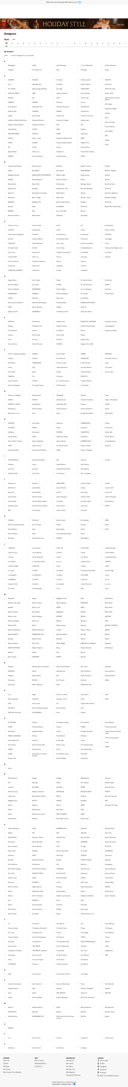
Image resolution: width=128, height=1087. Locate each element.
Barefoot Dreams (13, 215)
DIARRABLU (36, 311)
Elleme (34, 330)
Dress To (84, 307)
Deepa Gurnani (13, 311)
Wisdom (83, 1012)
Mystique (108, 643)
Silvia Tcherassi (37, 896)
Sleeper (58, 860)
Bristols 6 (84, 206)
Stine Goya (84, 909)
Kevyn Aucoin (60, 520)
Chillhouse (35, 270)
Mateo (34, 652)
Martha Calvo (36, 639)
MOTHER (108, 616)
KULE (107, 529)
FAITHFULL (12, 363)
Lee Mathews (36, 575)
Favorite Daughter (14, 385)
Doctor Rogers (61, 289)
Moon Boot (108, 603)
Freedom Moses (86, 381)
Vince (82, 984)
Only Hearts (85, 694)
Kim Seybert (85, 520)
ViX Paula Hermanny (87, 997)
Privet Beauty (109, 722)
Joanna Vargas (85, 483)
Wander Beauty (37, 1007)
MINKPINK (84, 603)
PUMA (107, 747)
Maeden (10, 607)
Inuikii (34, 464)
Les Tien (59, 579)
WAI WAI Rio (12, 1012)
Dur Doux (108, 289)
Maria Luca (36, 607)
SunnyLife (108, 855)
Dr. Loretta (84, 293)
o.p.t (9, 694)
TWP (106, 955)
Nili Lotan (84, 666)
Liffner (83, 552)
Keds (34, 533)
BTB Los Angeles (110, 170)
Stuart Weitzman (110, 837)
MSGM (107, 630)
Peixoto (34, 722)
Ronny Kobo (85, 818)
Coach (83, 230)
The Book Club (37, 932)
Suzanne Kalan (110, 873)
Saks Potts (11, 851)
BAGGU (10, 179)
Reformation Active (38, 814)
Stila (82, 900)
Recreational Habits (38, 796)
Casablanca (36, 230)
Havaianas (35, 432)
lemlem (58, 557)
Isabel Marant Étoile (63, 469)
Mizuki (83, 639)
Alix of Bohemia (37, 156)
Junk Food (108, 492)
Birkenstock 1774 (62, 188)
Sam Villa (11, 873)
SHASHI (35, 851)
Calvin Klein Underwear (16, 234)
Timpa (83, 928)
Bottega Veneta (86, 184)
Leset (58, 566)
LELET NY (59, 548)
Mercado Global (61, 634)
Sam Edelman (12, 864)
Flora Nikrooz (60, 358)
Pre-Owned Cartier (87, 745)
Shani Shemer (37, 846)
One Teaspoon (61, 708)
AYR (106, 135)
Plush (58, 749)
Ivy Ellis (107, 460)
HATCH (34, 427)
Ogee (34, 694)
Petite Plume (36, 749)
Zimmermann (36, 1048)
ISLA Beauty (85, 469)
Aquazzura (84, 134)
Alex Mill (35, 134)
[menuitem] (14, 9)
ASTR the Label (110, 89)
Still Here (84, 905)
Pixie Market (60, 736)
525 (57, 70)
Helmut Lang (36, 445)
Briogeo (83, 202)
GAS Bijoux (12, 409)
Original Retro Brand (87, 703)
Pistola (58, 727)
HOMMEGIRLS (86, 423)
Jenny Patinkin (61, 488)
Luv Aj (107, 579)
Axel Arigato (109, 131)
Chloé (58, 230)
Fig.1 (33, 367)
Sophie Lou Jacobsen (63, 896)
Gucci (107, 395)
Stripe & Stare (109, 828)
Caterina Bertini (37, 239)
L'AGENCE (11, 548)
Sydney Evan (109, 891)
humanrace (108, 427)
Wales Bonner (12, 1016)
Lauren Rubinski (37, 557)
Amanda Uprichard (62, 107)
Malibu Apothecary (14, 630)
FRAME (83, 354)
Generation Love (13, 413)
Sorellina (59, 905)
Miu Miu (83, 634)
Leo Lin (58, 561)
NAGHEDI (11, 671)
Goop (58, 413)
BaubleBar (35, 170)
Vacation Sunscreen (14, 984)
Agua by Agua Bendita (39, 89)
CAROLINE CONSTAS (15, 270)
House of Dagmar (86, 450)
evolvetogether (110, 326)
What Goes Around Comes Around (65, 1017)
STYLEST (108, 846)
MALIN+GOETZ (13, 634)
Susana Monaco (110, 869)
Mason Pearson (37, 648)
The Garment (36, 941)
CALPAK (11, 230)
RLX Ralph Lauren (62, 818)
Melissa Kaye (60, 625)
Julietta (107, 483)
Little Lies (84, 579)
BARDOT (11, 211)
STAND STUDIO (86, 860)
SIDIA (34, 878)
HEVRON (59, 432)
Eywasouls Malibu (111, 330)
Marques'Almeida (38, 630)
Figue (34, 372)
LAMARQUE (12, 579)
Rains (10, 814)
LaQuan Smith (13, 584)
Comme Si (84, 239)
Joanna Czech (61, 510)
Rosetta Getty (109, 782)
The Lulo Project (37, 959)
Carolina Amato (13, 261)
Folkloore (59, 376)
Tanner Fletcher (13, 937)
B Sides (107, 166)
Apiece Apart (85, 120)
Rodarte (83, 796)
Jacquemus (11, 483)
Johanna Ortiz (85, 497)
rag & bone (11, 796)
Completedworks (86, 248)
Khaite (58, 524)
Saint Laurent (12, 846)
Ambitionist (60, 116)
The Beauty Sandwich (39, 928)
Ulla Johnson (36, 974)
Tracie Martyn (109, 923)
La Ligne (11, 570)
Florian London (61, 363)
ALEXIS (34, 129)
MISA (82, 607)
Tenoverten (11, 955)
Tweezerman (109, 950)
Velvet (34, 993)
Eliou (10, 339)
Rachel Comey (13, 791)
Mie (57, 652)
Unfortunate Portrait (63, 974)
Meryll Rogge (60, 643)
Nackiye (10, 666)
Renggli (58, 778)
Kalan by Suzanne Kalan (16, 524)
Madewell (11, 598)
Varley (10, 997)
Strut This (108, 833)
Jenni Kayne (36, 510)
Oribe (82, 699)
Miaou (58, 648)
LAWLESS (35, 566)
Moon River (108, 607)
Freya (107, 363)
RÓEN (83, 805)
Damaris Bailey (13, 284)
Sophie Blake (60, 891)
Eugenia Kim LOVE (87, 344)
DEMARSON (36, 289)
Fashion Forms (13, 381)
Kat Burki (35, 520)
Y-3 (9, 1038)
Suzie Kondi (109, 878)
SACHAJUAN (12, 837)
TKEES (83, 937)
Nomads (83, 680)
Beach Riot (35, 184)
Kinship (83, 524)
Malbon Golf (12, 625)
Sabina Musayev (13, 828)
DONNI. (58, 307)
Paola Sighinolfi (13, 740)
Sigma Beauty (36, 887)
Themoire (35, 964)
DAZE (10, 307)
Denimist (35, 298)
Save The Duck (13, 887)
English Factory (61, 326)
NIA (57, 675)
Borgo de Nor (85, 175)
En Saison (59, 330)
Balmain (11, 193)
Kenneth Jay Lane (38, 538)
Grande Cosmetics (87, 400)
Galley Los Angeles (14, 395)
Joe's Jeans (84, 492)
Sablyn (10, 833)
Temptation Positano (15, 950)
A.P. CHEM (11, 89)
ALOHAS (59, 84)
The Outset (60, 937)
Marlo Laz (35, 621)
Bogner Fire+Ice (86, 166)
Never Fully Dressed (63, 666)
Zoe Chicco (60, 1048)
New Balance (60, 671)
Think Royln (60, 959)
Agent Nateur (12, 151)
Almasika (59, 80)
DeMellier (35, 293)
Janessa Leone (13, 506)
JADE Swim (12, 488)
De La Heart (36, 280)
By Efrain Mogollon (111, 193)
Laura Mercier (36, 552)
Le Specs (59, 575)
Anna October (85, 93)
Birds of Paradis (61, 179)
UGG (9, 974)
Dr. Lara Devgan (86, 289)
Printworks (84, 758)
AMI (57, 125)
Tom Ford (84, 950)
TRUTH (107, 941)
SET (33, 833)
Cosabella (84, 270)
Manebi (10, 639)
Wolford (83, 1016)
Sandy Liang (12, 878)
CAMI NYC (11, 243)
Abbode (10, 98)
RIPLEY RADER (61, 814)
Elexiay (10, 335)
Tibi (82, 923)
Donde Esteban (61, 302)
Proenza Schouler (111, 727)
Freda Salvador (86, 372)
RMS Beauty (85, 778)
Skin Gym (59, 855)
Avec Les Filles (110, 122)
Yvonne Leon (109, 1038)
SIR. (57, 833)
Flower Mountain (62, 367)
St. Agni (83, 846)
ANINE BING (85, 89)
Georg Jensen (36, 395)
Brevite (83, 193)
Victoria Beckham (62, 997)
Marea (34, 598)
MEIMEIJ (59, 616)
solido (58, 882)
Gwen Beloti (109, 413)
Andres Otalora (86, 84)
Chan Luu (35, 257)
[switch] (5, 65)
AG (9, 147)
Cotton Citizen (110, 230)
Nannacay (11, 680)
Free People (85, 385)
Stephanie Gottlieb (87, 896)
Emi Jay (34, 339)
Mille (82, 598)
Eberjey (10, 326)
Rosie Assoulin (110, 787)
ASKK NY (108, 80)
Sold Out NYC (61, 873)
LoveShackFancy (110, 557)
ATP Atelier (108, 104)
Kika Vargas (60, 529)
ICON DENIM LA (13, 460)
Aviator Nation (110, 126)
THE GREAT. (36, 946)
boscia (83, 179)
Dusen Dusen (109, 293)
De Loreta (35, 284)
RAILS (10, 809)
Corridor (83, 266)
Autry (107, 117)
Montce (83, 657)
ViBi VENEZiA (60, 993)
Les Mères (59, 570)
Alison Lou (35, 151)
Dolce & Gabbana (62, 293)
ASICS (83, 156)
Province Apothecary (112, 738)
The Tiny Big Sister (62, 946)
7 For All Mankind (87, 65)
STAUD (83, 878)
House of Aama (86, 445)
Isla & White (85, 464)
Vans (9, 993)
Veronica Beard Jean (63, 984)
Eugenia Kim (85, 339)
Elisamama (36, 321)
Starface (83, 864)
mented (58, 630)
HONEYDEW (85, 432)
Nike (57, 684)
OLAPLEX (35, 699)
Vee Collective (36, 984)
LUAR (107, 566)
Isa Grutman (60, 473)
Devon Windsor (37, 307)
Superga (107, 860)
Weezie (58, 1012)
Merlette (59, 639)
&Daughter (11, 65)
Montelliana (109, 598)
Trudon (107, 937)
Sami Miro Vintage (14, 869)
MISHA (83, 616)
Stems (83, 891)
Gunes (107, 409)
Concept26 (84, 252)
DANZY (10, 298)
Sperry (58, 914)
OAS (9, 703)
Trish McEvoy (109, 932)
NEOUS (34, 680)
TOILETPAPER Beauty (88, 941)
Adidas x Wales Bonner (15, 125)
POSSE (83, 727)
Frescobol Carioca (111, 358)
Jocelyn (83, 488)
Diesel (58, 280)
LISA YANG (84, 575)
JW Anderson (109, 501)
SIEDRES (35, 882)
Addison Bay (12, 111)
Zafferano (11, 1048)
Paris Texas (12, 745)
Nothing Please (110, 675)
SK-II (58, 842)
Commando (85, 234)
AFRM (10, 143)
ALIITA (34, 147)
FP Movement (61, 385)
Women (6, 39)
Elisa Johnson (12, 344)
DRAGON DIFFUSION (88, 302)
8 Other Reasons (110, 65)
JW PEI (107, 506)
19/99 (34, 65)
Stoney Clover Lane (87, 914)
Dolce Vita (59, 298)
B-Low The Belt (61, 211)
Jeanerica (35, 483)
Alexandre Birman (38, 120)
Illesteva (11, 464)
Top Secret (84, 959)
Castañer (35, 234)
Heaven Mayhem (37, 441)
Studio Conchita (110, 842)
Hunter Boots (109, 436)
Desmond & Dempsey (39, 302)
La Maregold (12, 575)
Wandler (35, 1012)
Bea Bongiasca (37, 179)
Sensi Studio (12, 914)
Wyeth (107, 1016)
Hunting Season (110, 441)
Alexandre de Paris (38, 125)
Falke (10, 367)
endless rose (60, 321)
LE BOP (34, 570)
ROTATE (107, 791)
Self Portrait (12, 909)
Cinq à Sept (60, 248)
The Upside (60, 950)
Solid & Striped (61, 878)
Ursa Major (84, 974)
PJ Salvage (59, 740)
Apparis (83, 129)
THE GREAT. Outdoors (39, 950)
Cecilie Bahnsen (37, 243)
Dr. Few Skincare (86, 284)
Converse (84, 257)
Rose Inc (108, 778)
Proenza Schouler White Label (113, 732)
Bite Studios (60, 193)
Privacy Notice (56, 1084)
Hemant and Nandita (39, 450)
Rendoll (34, 818)
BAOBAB (11, 202)
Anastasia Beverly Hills (64, 138)
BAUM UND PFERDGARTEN (41, 175)
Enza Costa (60, 335)
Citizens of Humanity (63, 252)
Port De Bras (85, 722)
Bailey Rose (12, 188)
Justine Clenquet (110, 497)
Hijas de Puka (61, 441)
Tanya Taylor (12, 946)
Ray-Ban (35, 782)
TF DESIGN (12, 964)
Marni (34, 625)
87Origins (84, 70)
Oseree (83, 712)
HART (10, 445)
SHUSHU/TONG (37, 873)
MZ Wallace (109, 648)
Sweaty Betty (109, 882)
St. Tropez (84, 851)
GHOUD (34, 400)
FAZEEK (35, 354)
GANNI (10, 400)
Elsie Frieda (36, 335)
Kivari (83, 533)
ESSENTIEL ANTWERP (88, 321)
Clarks (58, 261)
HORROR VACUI (86, 441)
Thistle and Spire (62, 964)
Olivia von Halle (61, 694)
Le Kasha (35, 584)
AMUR (58, 134)
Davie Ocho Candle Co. (15, 302)
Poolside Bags (61, 758)
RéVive (58, 796)
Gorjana (83, 395)
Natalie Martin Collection (40, 666)
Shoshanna (36, 864)
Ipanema (35, 469)
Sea (9, 900)
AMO (58, 129)
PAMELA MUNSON (14, 736)
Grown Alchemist (86, 409)
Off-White (11, 708)
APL (82, 125)
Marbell (10, 652)
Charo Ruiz (36, 266)
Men (14, 39)
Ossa (106, 694)
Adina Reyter (12, 129)
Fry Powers (108, 367)
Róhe (82, 809)
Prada (83, 740)
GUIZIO (107, 404)
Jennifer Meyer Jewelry (39, 501)
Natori (34, 671)
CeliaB (34, 248)
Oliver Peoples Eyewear (40, 708)
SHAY (34, 855)
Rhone (58, 805)
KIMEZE (59, 538)
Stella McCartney (86, 887)
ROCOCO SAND (86, 791)
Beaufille (35, 188)
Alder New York (37, 107)
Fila (33, 376)
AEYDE (10, 138)
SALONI (10, 860)
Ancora (58, 147)
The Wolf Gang (61, 955)
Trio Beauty (108, 928)
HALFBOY (11, 427)
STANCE (83, 855)
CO (82, 225)
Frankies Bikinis (86, 367)
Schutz (10, 896)
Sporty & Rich (85, 837)
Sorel (58, 900)
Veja (33, 988)
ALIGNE (34, 143)
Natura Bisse (36, 675)
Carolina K (11, 266)
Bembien (59, 166)
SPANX (58, 909)
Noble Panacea (86, 675)
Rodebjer (84, 800)
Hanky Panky (12, 436)
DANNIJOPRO (12, 293)
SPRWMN (84, 842)
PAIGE (10, 727)
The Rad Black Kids (62, 941)
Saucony (11, 882)
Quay (10, 768)
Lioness (83, 566)
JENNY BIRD (60, 483)
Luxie (107, 588)
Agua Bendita (36, 84)
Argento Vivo (85, 143)
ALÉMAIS (35, 111)
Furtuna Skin (109, 372)
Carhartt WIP (12, 257)
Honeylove (84, 436)
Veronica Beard (37, 997)
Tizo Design (84, 932)
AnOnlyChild (85, 107)
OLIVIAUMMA (36, 712)
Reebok (34, 805)
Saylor (10, 891)
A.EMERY (11, 80)
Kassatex (11, 538)
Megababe (59, 612)
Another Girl (85, 111)
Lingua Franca (85, 561)
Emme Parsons (37, 344)
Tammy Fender (13, 928)
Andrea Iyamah (86, 80)
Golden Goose (61, 400)
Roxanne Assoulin (111, 796)
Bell (33, 211)
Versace (58, 988)
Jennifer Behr (36, 492)
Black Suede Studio (63, 202)
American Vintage (62, 120)
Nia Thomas (60, 680)
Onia (58, 712)
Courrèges (108, 239)
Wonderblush (109, 1007)
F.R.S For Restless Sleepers (17, 354)
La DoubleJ (11, 561)
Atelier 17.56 (109, 93)
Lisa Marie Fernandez (88, 570)
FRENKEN (108, 354)
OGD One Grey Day (14, 712)
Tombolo (84, 946)
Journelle (84, 510)
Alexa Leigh (36, 116)
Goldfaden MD (61, 404)
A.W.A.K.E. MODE (13, 93)
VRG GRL (108, 993)
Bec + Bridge (36, 197)
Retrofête (59, 787)
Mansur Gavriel (13, 643)
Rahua (10, 805)
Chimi (58, 225)
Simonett (35, 914)
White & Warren (86, 1007)
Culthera (108, 257)
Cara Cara (11, 252)
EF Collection (12, 330)
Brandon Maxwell (86, 188)
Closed (58, 270)
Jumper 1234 (109, 488)
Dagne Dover (12, 280)
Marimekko (36, 612)
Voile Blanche (109, 984)
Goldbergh (59, 395)
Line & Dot (84, 557)
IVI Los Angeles (86, 473)
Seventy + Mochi (37, 837)
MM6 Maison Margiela (88, 643)
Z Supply (84, 1048)
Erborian (59, 339)
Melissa (59, 621)
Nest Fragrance (37, 684)
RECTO (34, 800)
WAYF (58, 1007)
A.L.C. (10, 84)
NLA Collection (86, 671)
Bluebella (59, 215)
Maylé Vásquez (61, 603)
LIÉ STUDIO (85, 548)
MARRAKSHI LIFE (38, 634)
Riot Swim (59, 809)
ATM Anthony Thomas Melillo (112, 98)
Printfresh (84, 754)
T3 (9, 923)
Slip (57, 864)
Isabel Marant (61, 464)
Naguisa (11, 675)
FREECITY (84, 376)
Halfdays (11, 432)
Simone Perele (37, 905)
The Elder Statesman (39, 937)
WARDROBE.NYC (38, 1016)
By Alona (108, 188)
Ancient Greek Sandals (64, 143)
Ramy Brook (12, 818)
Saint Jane (11, 842)
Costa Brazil (109, 225)
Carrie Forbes (36, 225)
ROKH (83, 814)
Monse (83, 652)
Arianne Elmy (85, 147)
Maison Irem (12, 616)
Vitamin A (84, 993)
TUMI (107, 946)
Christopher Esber (62, 239)
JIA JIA (58, 492)
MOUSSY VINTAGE (111, 625)
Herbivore (59, 423)
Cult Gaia (108, 252)
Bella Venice (36, 215)
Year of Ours (36, 1038)
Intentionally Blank (38, 460)
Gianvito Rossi (37, 409)
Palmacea (11, 731)
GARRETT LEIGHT (14, 404)
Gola (33, 413)
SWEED (107, 887)
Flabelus (35, 381)
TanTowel (11, 941)
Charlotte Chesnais (38, 261)
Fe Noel (34, 358)
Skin (57, 846)
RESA (58, 782)
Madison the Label (14, 603)
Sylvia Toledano (110, 896)
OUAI (106, 699)
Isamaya (83, 460)
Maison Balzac (13, 612)
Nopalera (108, 666)
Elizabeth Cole (37, 326)
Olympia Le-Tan (61, 699)
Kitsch (83, 529)
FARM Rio (11, 376)
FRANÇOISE (85, 358)
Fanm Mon (11, 372)
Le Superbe (60, 584)
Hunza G (108, 445)
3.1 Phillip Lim (37, 70)
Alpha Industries (61, 93)
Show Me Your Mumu (39, 869)
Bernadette (60, 170)
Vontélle (107, 988)
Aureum (107, 113)
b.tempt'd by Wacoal (15, 166)
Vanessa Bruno (13, 988)
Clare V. (58, 257)
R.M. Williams (12, 778)
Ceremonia (35, 252)
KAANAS (11, 520)
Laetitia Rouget (13, 566)
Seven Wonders (37, 842)
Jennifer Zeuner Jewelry (39, 506)
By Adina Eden (110, 184)
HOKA (58, 450)
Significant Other (37, 891)
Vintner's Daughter (87, 988)
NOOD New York (86, 684)
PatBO (10, 754)
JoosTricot (84, 506)
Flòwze (58, 372)
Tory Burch (84, 964)
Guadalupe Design (87, 413)
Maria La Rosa (37, 603)
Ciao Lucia (60, 243)
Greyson (83, 404)
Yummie (59, 1038)
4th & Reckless (61, 65)
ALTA (58, 98)
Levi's (58, 588)
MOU (106, 621)
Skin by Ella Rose (62, 851)
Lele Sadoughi (37, 588)
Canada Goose (13, 248)
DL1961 (58, 284)
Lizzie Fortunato (86, 584)
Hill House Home (62, 445)
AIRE (34, 93)
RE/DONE (35, 787)
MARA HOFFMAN (14, 648)
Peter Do (35, 740)
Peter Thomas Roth (38, 745)
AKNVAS (35, 102)
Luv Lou (107, 584)
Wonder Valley (109, 1012)
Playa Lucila (60, 745)
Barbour (10, 206)
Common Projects (87, 243)
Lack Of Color (12, 552)
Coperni (83, 261)
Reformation (36, 809)
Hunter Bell (108, 432)
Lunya (107, 575)
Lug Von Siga (109, 570)
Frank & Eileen (86, 363)
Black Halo (60, 197)
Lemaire (59, 552)
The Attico (35, 923)
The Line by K (36, 955)
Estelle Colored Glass (88, 326)
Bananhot (11, 197)
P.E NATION (12, 722)
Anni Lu (83, 102)
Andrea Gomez (61, 156)
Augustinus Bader (111, 108)
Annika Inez (85, 98)
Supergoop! (108, 864)
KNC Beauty (85, 538)
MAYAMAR (35, 657)
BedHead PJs (36, 202)
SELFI (10, 905)
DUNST (107, 284)
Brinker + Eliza (86, 197)
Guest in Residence (111, 400)
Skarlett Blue (60, 837)
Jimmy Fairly (60, 506)
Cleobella (59, 266)
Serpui (34, 828)
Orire (82, 708)
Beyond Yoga (60, 175)
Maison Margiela (13, 621)
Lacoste (10, 557)
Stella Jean (84, 882)
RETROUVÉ (60, 791)
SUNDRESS (109, 851)
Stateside (84, 873)
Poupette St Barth (87, 731)
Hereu (58, 427)
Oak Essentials (13, 699)
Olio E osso (36, 703)
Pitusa (58, 731)
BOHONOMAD (85, 170)
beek (33, 206)
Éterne (83, 330)
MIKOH (58, 657)
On (57, 703)
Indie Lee (11, 469)
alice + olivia (36, 138)
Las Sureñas (36, 548)
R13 (9, 782)
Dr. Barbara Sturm (62, 311)
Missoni (83, 625)
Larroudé (11, 588)
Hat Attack (35, 423)
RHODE (58, 800)
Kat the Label (36, 524)
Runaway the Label (111, 805)
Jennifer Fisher (37, 497)
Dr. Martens (84, 298)
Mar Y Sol (35, 643)
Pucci (107, 742)
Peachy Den (12, 758)
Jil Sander (59, 501)
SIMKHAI (35, 900)
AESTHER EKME (13, 134)
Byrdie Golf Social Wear (113, 206)
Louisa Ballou (109, 552)
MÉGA (58, 607)
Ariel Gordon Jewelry (87, 151)
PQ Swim (84, 736)
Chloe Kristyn (60, 234)
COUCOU (108, 234)
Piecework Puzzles (62, 722)
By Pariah (108, 202)
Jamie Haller (12, 501)
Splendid (84, 828)
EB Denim (11, 321)
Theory (58, 932)
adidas (10, 116)
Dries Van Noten (86, 311)
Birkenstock (60, 184)
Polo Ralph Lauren (62, 754)
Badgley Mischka (13, 175)
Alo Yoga (59, 89)
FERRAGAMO (36, 363)
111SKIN (10, 70)
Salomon (11, 855)
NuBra (107, 680)
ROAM (83, 787)
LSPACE (108, 561)
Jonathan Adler (86, 501)
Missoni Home (85, 630)
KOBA (107, 520)
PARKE (10, 749)
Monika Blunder (86, 648)
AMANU (59, 111)
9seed (107, 70)
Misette (83, 612)
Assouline (108, 84)
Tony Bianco (85, 955)
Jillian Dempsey (61, 497)
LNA (82, 588)
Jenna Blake (36, 488)
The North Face (61, 928)
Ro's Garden (85, 782)
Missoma (84, 621)
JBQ (9, 510)
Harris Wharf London (15, 441)
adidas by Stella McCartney (17, 120)
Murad (107, 639)
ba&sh (10, 170)
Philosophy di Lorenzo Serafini (39, 755)
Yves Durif (84, 1038)
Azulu (107, 144)
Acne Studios (12, 107)
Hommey (84, 427)
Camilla (10, 239)
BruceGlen (84, 215)
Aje (33, 98)
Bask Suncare (36, 166)
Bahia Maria (12, 184)
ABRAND (11, 102)
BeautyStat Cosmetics (39, 193)
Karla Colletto (12, 533)
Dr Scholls (108, 280)
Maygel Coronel (61, 598)
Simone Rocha (37, 909)
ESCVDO (59, 344)
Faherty (10, 358)
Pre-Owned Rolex (86, 749)
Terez (9, 959)
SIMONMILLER (61, 828)
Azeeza (107, 140)
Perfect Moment (37, 727)
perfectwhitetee (37, 731)
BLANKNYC (60, 206)
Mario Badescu (37, 616)
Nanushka (11, 684)
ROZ (106, 800)
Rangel (34, 778)
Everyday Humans (111, 321)
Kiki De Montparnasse (63, 533)
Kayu (34, 529)
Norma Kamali (110, 671)
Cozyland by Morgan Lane (113, 248)
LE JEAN (35, 579)
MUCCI (107, 634)
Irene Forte (35, 473)
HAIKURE (11, 423)
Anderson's (60, 151)
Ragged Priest (12, 800)
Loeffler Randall (110, 548)
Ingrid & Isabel (13, 473)
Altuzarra (59, 102)
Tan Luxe (11, 932)
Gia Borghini (36, 404)
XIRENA (10, 1028)
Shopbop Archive (38, 860)
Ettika (83, 335)
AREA (83, 138)
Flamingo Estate (37, 385)
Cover (107, 243)
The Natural (60, 923)
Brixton (83, 211)
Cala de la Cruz (13, 225)
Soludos (59, 887)
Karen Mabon (12, 529)
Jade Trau (11, 492)
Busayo (107, 175)
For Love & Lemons (62, 381)
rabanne (11, 787)
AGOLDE (35, 80)
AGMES (10, 156)
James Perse (12, 497)
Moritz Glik (108, 612)
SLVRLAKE (60, 869)
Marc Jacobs (12, 657)
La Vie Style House (38, 561)
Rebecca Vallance (38, 791)
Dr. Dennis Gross (86, 280)
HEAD (34, 436)
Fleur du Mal (60, 354)
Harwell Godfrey (13, 450)
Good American (61, 409)
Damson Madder (13, 289)
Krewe (107, 524)
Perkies (34, 736)
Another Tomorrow (87, 116)
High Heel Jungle (61, 436)
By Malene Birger (110, 197)
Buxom (107, 179)
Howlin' (107, 423)
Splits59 (83, 833)
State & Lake (85, 869)
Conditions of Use (66, 1084)
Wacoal (10, 1007)
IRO (57, 460)
